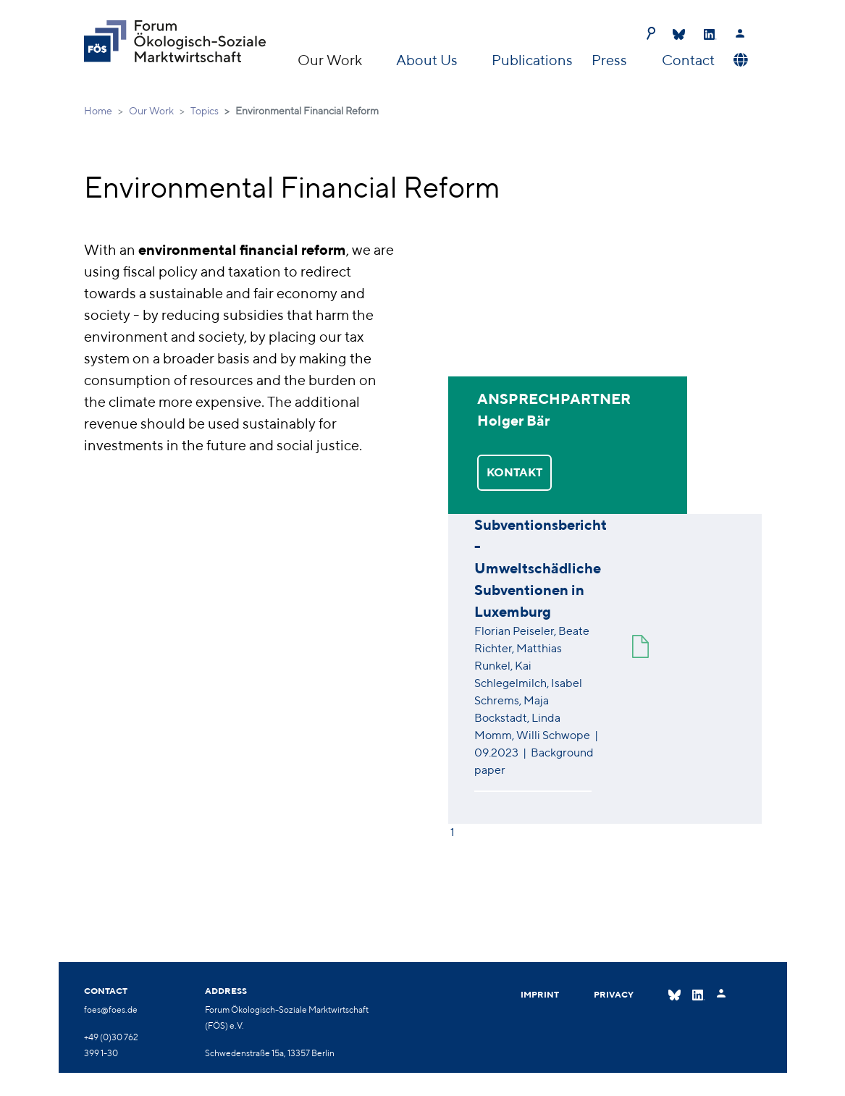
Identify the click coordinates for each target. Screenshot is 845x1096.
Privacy (614, 994)
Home (98, 111)
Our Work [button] (331, 59)
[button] (739, 60)
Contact (688, 59)
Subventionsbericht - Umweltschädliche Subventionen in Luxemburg (540, 568)
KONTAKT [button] (514, 472)
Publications (532, 59)
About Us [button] (428, 59)
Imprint (540, 994)
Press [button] (611, 59)
